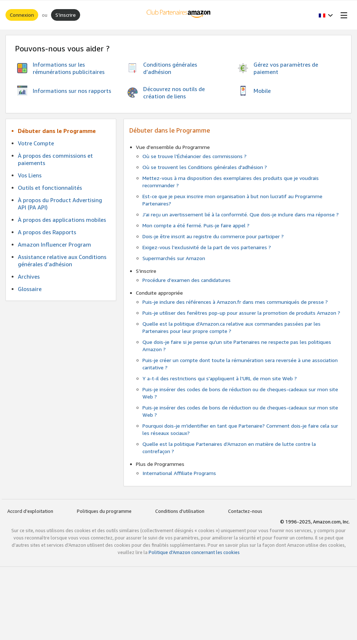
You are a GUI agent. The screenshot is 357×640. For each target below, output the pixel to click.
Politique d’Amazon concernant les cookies (194, 552)
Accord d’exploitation (30, 511)
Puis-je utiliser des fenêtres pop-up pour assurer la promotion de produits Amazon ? (241, 313)
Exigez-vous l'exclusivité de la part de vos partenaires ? (206, 247)
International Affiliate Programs (179, 473)
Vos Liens (30, 175)
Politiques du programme (104, 511)
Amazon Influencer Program (54, 244)
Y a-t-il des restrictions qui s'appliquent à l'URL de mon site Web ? (219, 378)
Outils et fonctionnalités (50, 187)
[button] (325, 15)
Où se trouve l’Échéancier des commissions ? (194, 156)
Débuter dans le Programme (57, 130)
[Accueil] (179, 14)
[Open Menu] (342, 14)
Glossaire (30, 289)
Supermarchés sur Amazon (173, 258)
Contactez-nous (245, 511)
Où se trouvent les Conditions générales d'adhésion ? (204, 167)
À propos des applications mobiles (62, 219)
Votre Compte (36, 143)
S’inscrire (65, 15)
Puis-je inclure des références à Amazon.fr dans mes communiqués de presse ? (235, 302)
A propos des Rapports (47, 232)
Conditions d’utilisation (179, 511)
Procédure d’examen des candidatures (186, 280)
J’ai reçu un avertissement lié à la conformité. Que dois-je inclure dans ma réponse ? (240, 214)
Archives (29, 276)
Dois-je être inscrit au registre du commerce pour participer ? (213, 236)
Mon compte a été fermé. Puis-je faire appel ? (196, 225)
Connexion (22, 15)
